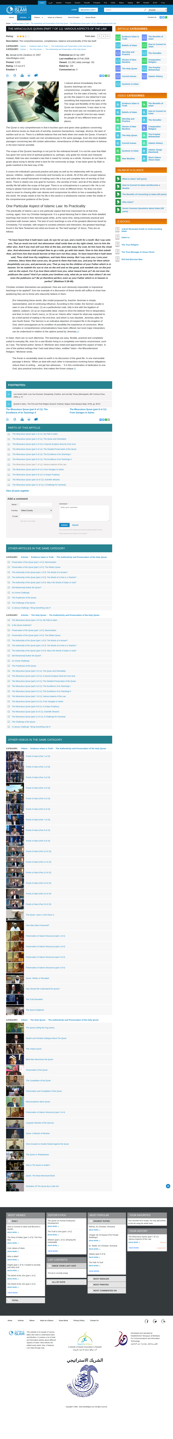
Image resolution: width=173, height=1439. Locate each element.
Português (96, 3)
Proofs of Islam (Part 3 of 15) (38, 777)
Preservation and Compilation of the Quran (44, 1091)
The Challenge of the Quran (21, 603)
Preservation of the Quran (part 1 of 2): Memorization (32, 562)
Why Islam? (128, 202)
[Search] (145, 10)
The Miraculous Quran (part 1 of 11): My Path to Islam (33, 434)
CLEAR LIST (161, 1248)
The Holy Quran (35, 49)
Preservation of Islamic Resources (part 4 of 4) (45, 968)
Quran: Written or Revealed (37, 978)
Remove (163, 1242)
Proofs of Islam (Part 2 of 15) (38, 767)
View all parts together (17, 491)
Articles (23, 17)
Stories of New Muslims (129, 61)
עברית (163, 3)
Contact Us (152, 17)
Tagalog (130, 3)
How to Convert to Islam (157, 45)
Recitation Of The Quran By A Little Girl (42, 1186)
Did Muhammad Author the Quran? (24, 587)
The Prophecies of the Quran (22, 598)
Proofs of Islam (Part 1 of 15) (38, 756)
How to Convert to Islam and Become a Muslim (141, 186)
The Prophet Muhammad (154, 68)
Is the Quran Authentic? (20, 625)
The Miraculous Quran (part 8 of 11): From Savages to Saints (88, 411)
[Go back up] (168, 1186)
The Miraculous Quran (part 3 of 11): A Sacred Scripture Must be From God (42, 444)
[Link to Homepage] (16, 10)
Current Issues (129, 76)
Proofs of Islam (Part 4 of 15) (38, 788)
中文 (105, 3)
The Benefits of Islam (155, 37)
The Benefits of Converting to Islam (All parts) (144, 194)
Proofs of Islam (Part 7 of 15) (38, 820)
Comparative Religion (154, 61)
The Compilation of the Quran (38, 1080)
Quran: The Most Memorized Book (40, 1176)
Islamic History (155, 76)
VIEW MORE (12, 1293)
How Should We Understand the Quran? (43, 989)
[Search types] (157, 10)
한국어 (155, 3)
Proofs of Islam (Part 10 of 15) (38, 851)
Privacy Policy (79, 1321)
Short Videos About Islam (154, 158)
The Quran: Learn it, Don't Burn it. (40, 915)
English (42, 3)
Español (58, 3)
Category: (12, 46)
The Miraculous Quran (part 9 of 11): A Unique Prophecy (34, 475)
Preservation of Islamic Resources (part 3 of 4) (45, 957)
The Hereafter (155, 53)
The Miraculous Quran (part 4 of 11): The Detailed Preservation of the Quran (42, 449)
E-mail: (15, 516)
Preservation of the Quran (37, 1070)
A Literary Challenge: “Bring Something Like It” (29, 608)
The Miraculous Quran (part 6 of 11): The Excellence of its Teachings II (27, 411)
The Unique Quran (33, 1049)
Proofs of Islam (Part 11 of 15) (38, 862)
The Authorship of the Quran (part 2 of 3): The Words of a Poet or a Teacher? (42, 577)
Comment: (64, 504)
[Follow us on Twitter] (155, 1321)
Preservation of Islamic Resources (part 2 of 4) (45, 946)
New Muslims (128, 158)
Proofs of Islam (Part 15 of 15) (38, 904)
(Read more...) (13, 1232)
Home (11, 17)
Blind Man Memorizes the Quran (39, 1059)
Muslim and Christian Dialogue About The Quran (46, 1038)
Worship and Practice (128, 53)
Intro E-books (73, 17)
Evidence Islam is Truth (20, 23)
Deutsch (77, 3)
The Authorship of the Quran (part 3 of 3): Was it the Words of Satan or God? (42, 582)
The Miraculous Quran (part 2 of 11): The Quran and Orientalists (37, 439)
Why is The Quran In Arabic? (38, 1165)
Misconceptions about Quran (38, 1102)
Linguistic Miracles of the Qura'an (40, 1123)
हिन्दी (138, 3)
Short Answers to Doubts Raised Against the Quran (47, 1144)
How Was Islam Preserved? (37, 925)
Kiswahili (146, 3)
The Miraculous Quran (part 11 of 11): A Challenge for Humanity (37, 485)
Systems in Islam (130, 84)
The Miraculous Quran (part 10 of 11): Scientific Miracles (34, 480)
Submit (64, 525)
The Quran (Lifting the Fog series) (40, 1028)
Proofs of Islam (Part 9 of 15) (38, 841)
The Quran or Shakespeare (37, 1154)
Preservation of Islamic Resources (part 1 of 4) (45, 936)
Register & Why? (88, 10)
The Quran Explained (35, 1010)
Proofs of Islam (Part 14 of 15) (38, 894)
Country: (14, 510)
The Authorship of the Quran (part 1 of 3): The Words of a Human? (38, 572)
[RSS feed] (163, 1321)
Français (68, 3)
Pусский (87, 3)
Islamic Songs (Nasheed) (155, 151)
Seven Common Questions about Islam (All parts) (143, 210)
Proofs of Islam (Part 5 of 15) (38, 798)
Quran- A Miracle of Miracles (38, 1133)
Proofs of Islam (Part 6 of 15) (38, 809)
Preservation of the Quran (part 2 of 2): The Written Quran (34, 567)
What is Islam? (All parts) (134, 179)
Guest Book (90, 17)
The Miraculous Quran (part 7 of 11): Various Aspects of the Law (37, 464)
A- (100, 36)
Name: (15, 504)
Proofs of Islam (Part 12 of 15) (38, 872)
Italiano (121, 3)
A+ (108, 36)
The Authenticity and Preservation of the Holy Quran (49, 23)
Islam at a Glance (55, 17)
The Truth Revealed (34, 999)
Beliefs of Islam (129, 45)
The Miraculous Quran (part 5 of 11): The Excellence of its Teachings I (39, 454)
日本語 (113, 3)
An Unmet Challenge (18, 593)
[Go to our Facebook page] (147, 1321)
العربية (50, 3)
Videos (37, 17)
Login (74, 10)
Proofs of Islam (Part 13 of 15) (38, 883)
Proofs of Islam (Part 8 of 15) (38, 830)
